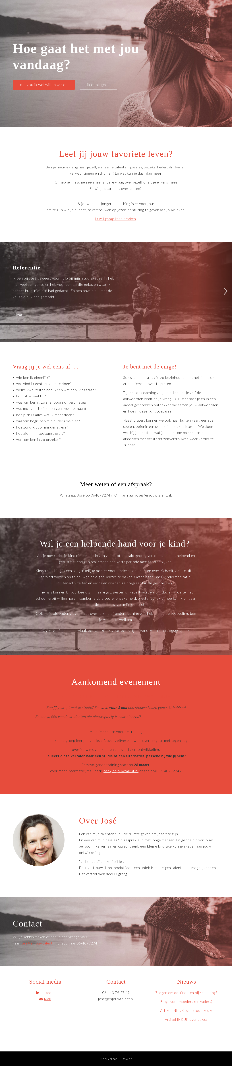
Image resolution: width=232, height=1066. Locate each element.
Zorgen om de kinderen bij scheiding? (186, 993)
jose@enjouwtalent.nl (120, 771)
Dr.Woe (126, 1058)
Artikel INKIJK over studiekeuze (186, 1010)
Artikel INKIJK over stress (186, 1019)
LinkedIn (45, 993)
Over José (52, 630)
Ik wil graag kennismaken (115, 219)
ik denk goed (98, 84)
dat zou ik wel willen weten (44, 84)
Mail (45, 999)
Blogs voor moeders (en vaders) (186, 1001)
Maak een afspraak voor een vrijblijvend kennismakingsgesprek (133, 630)
